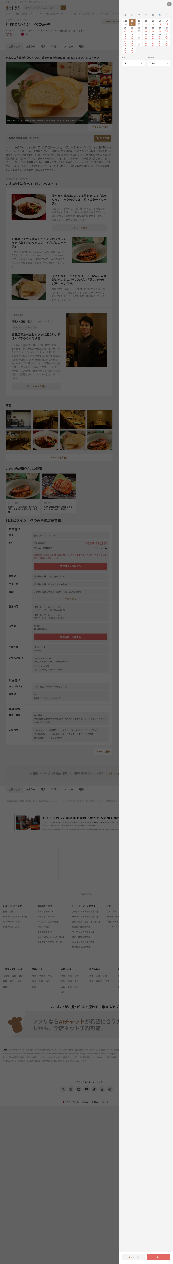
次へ (158, 1257)
